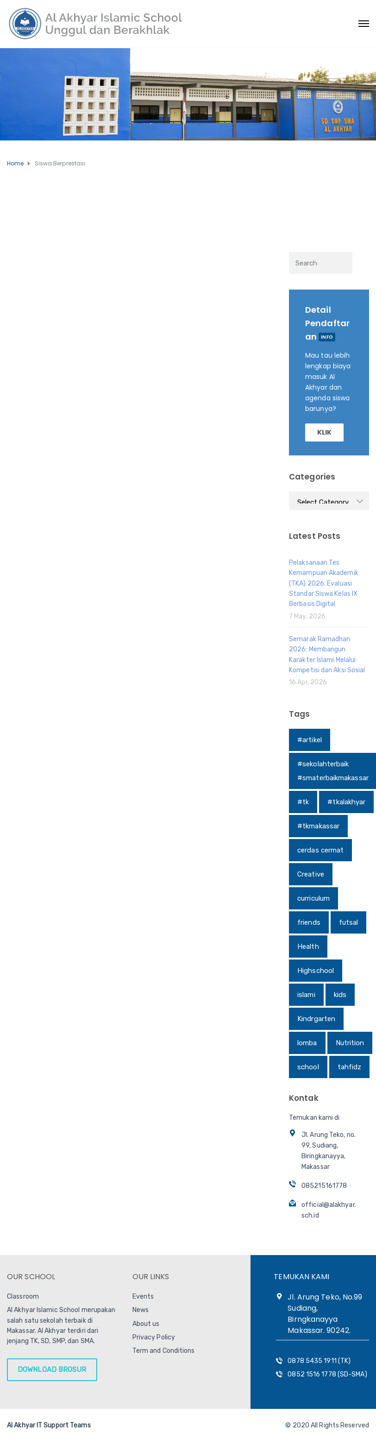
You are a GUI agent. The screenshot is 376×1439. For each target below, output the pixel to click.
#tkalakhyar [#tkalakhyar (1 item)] (346, 802)
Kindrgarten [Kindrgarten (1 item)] (316, 1019)
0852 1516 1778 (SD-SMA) (327, 1374)
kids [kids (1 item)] (340, 995)
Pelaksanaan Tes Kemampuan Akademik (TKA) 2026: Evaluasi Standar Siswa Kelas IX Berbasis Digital (323, 583)
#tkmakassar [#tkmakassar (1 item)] (318, 826)
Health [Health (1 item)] (308, 946)
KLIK (324, 432)
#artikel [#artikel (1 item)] (309, 740)
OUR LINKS (150, 1276)
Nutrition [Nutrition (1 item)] (350, 1043)
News (140, 1310)
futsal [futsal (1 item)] (348, 922)
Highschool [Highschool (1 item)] (315, 970)
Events (143, 1296)
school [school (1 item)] (308, 1067)
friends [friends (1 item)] (308, 922)
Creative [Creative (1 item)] (310, 874)
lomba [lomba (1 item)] (307, 1043)
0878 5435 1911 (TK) (319, 1361)
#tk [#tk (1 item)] (303, 802)
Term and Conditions (163, 1351)
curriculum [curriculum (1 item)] (313, 898)
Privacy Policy (153, 1337)
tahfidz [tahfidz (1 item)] (350, 1067)
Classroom (23, 1296)
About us (146, 1324)
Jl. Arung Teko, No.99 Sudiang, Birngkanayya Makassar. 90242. (325, 1314)
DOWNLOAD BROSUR (52, 1369)
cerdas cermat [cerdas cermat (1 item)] (320, 850)
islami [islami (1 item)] (306, 995)
